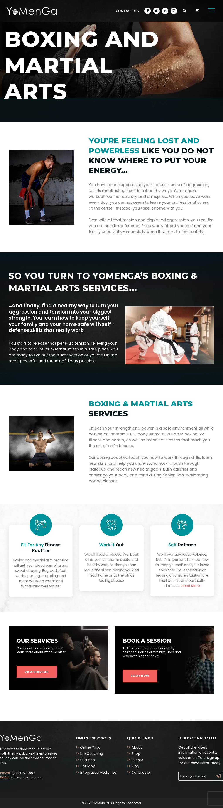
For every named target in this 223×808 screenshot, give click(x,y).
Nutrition (87, 759)
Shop (136, 753)
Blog (135, 766)
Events (137, 759)
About (137, 747)
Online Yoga (90, 747)
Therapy (87, 766)
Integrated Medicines (98, 772)
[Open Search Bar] (184, 10)
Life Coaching (91, 753)
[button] (210, 10)
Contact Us (127, 11)
